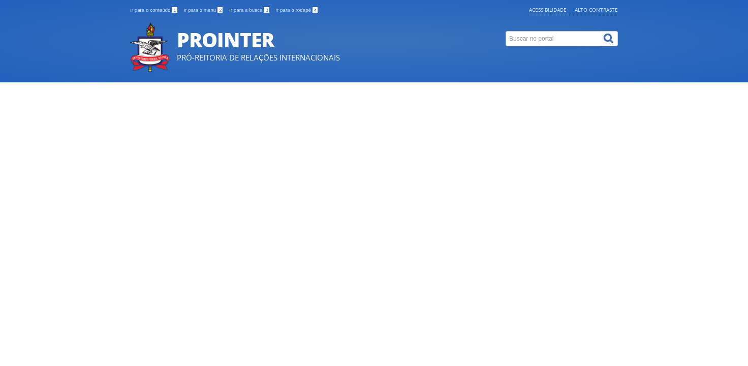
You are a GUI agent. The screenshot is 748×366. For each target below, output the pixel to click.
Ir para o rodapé (296, 10)
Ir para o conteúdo (154, 10)
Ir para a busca (249, 10)
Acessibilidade (548, 9)
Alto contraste (596, 9)
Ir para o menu (203, 10)
